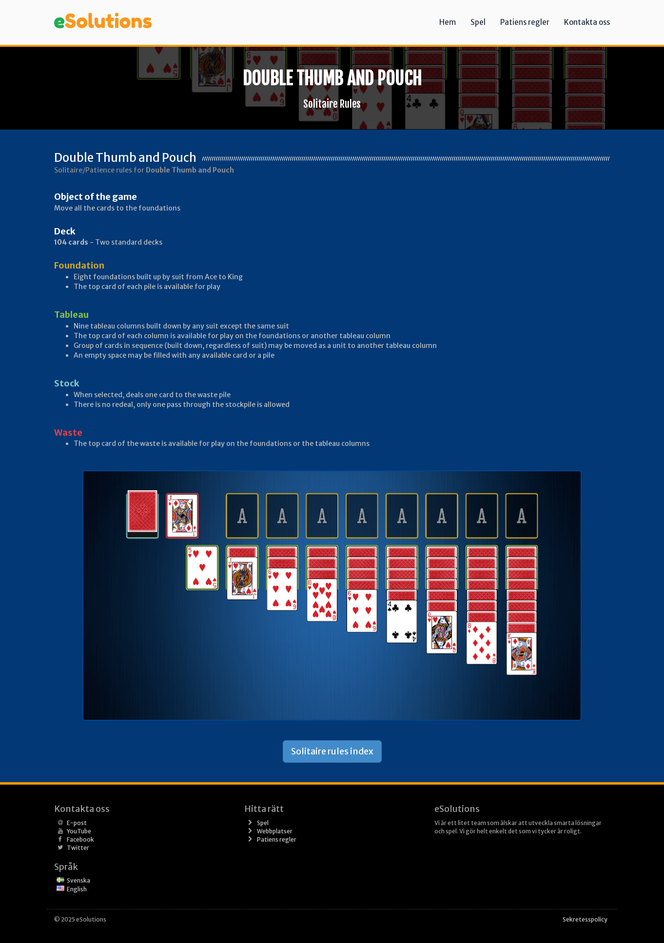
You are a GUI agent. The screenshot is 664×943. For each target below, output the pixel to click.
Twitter (78, 847)
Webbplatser (275, 831)
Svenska (78, 880)
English (77, 889)
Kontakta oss (587, 22)
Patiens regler (524, 22)
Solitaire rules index (332, 751)
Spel (478, 22)
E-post (77, 823)
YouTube (79, 831)
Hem (447, 22)
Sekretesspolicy (585, 919)
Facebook (80, 839)
